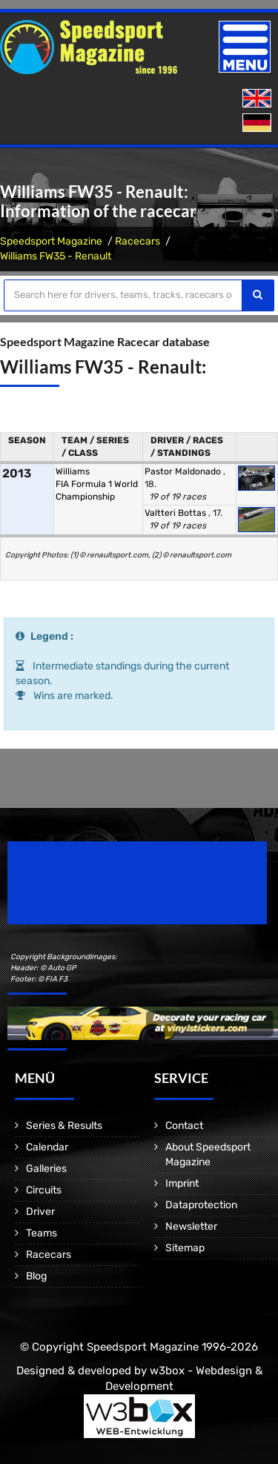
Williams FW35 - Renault (55, 256)
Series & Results (64, 1125)
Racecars (137, 241)
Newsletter (191, 1226)
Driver (40, 1211)
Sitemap (185, 1248)
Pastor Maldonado (184, 471)
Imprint (182, 1183)
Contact (184, 1125)
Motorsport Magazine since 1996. (92, 893)
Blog (36, 1276)
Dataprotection (201, 1205)
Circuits (44, 1190)
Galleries (46, 1168)
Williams (73, 471)
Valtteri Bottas (176, 513)
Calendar (47, 1147)
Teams (41, 1233)
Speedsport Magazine (51, 241)
